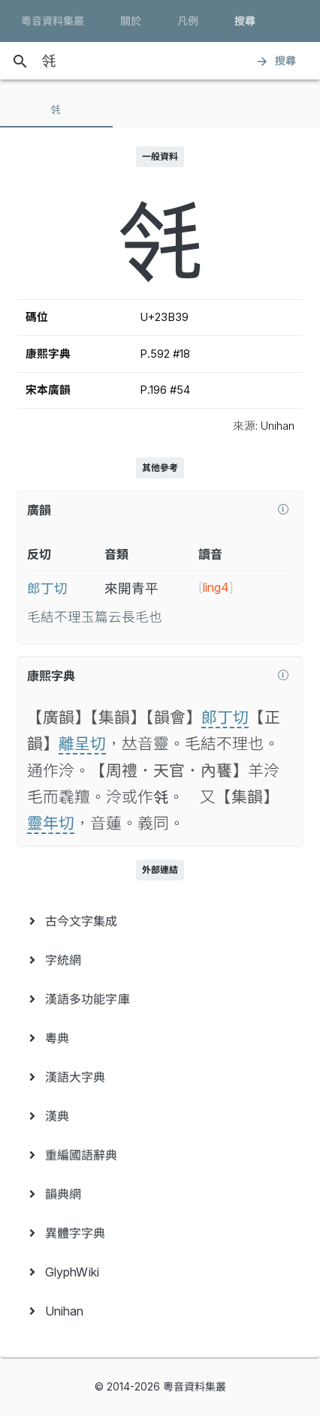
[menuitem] (160, 921)
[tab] (56, 110)
